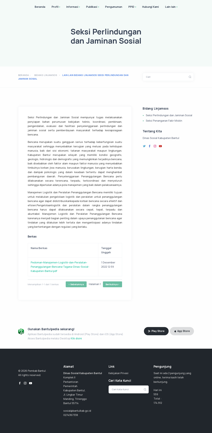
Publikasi (93, 7)
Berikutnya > (113, 284)
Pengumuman (113, 7)
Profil (56, 7)
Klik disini (76, 338)
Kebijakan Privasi (118, 373)
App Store (182, 331)
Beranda (40, 7)
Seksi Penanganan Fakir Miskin (164, 120)
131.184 (157, 403)
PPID (132, 7)
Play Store (156, 331)
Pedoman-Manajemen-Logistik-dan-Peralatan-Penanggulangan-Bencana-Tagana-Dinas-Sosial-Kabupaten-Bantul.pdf (60, 267)
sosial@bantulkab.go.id (77, 410)
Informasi (73, 7)
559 (156, 394)
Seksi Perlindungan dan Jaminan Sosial (169, 115)
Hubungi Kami (150, 7)
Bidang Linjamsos (45, 75)
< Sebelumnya (76, 284)
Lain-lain (171, 7)
